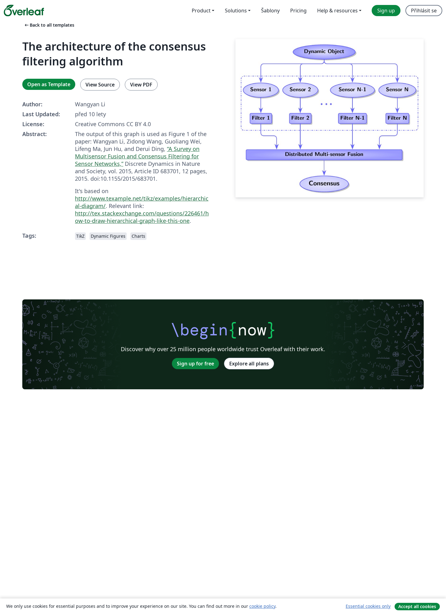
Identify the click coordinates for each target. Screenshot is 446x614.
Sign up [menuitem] (386, 10)
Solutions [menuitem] (236, 10)
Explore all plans (249, 363)
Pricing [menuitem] (298, 10)
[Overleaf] (24, 10)
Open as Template (48, 84)
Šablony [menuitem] (270, 10)
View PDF (141, 84)
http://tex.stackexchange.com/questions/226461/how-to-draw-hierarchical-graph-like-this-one (142, 217)
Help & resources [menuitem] (337, 10)
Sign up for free (195, 363)
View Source (100, 84)
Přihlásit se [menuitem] (424, 10)
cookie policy (262, 606)
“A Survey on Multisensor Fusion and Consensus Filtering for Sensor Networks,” (137, 156)
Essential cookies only (368, 606)
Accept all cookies (417, 606)
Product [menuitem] (201, 10)
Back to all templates (49, 25)
